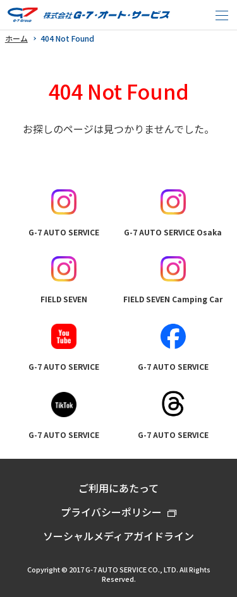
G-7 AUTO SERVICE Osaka (173, 213)
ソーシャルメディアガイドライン (118, 535)
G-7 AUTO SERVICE (63, 213)
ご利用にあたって (118, 487)
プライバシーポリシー (111, 511)
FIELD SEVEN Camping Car (172, 280)
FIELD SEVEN (63, 280)
